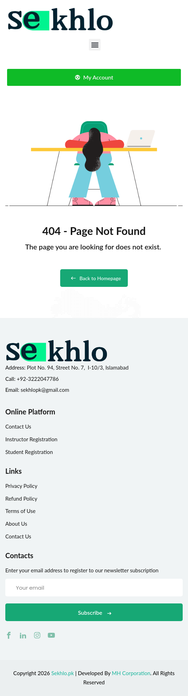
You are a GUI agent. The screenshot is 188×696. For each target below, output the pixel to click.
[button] (95, 45)
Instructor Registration (31, 439)
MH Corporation (131, 673)
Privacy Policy (21, 486)
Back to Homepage (94, 278)
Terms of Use (20, 511)
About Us (16, 523)
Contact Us (18, 426)
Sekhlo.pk (62, 673)
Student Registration (29, 452)
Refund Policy (21, 498)
